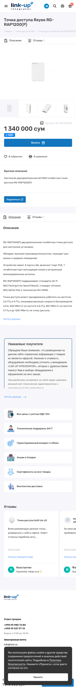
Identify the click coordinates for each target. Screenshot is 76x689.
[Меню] (6, 6)
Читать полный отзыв (20, 556)
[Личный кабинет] (62, 6)
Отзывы (39, 40)
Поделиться (15, 199)
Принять (38, 677)
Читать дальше (11, 318)
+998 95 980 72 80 (15, 624)
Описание (15, 40)
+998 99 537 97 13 (14, 628)
